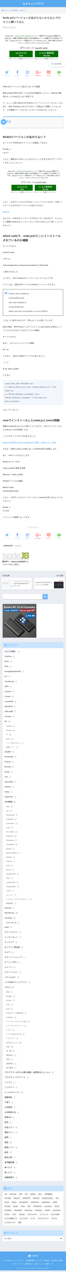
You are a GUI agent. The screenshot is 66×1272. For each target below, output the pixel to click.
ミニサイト (11, 1088)
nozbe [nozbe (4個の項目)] (23, 1208)
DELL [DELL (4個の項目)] (40, 1196)
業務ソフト (12, 747)
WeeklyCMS (12, 874)
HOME (33, 1257)
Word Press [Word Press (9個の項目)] (28, 1212)
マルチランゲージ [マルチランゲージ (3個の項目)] (43, 1220)
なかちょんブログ (33, 3)
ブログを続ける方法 (15, 1035)
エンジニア (11, 943)
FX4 (8, 666)
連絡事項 (11, 1064)
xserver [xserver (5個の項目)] (7, 1216)
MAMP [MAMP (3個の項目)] (55, 1203)
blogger (10, 997)
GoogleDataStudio (15, 671)
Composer (12, 824)
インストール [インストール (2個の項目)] (44, 1216)
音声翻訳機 (11, 1164)
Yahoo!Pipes (12, 887)
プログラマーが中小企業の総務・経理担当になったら (29, 1073)
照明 (9, 1060)
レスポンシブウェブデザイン (19, 900)
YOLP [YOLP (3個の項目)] (14, 1216)
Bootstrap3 (12, 815)
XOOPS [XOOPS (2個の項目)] (47, 1212)
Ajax (9, 807)
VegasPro (11, 797)
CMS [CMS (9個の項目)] (20, 1196)
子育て (9, 1103)
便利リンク (49, 1265)
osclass (10, 717)
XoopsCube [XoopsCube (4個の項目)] (56, 1212)
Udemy (9, 787)
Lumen (9, 696)
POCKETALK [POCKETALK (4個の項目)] (37, 1208)
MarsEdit (10, 706)
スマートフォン (13, 973)
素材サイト (11, 1133)
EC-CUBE (11, 832)
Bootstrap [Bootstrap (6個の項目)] (13, 1196)
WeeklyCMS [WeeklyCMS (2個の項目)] (18, 1212)
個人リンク (39, 1265)
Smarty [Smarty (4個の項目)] (57, 1208)
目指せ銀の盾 (13, 923)
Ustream (11, 1018)
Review (10, 767)
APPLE (10, 726)
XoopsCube (12, 883)
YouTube (10, 918)
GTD (9, 1005)
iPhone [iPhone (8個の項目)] (7, 1203)
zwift (8, 928)
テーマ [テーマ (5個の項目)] (33, 1220)
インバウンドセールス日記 (18, 1022)
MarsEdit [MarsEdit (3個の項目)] (7, 1208)
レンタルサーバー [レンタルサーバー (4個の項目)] (10, 1224)
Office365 (11, 712)
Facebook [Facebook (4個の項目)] (36, 1199)
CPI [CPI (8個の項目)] (26, 1196)
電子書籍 (11, 1069)
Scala (9, 772)
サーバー (11, 895)
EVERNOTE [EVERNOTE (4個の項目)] (26, 1199)
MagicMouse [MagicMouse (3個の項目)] (46, 1203)
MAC (10, 739)
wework (10, 908)
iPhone (10, 731)
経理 (8, 1138)
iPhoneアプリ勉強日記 (16, 1014)
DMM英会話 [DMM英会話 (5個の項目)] (48, 1196)
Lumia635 (11, 701)
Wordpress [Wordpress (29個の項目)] (38, 1212)
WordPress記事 (57, 1262)
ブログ (9, 988)
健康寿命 (10, 1098)
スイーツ (10, 968)
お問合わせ (28, 1265)
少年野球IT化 (12, 1113)
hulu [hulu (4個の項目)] (57, 1199)
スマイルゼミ (12, 978)
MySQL (10, 857)
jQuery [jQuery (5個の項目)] (14, 1203)
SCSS (10, 870)
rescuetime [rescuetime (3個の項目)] (48, 1208)
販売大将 (10, 1159)
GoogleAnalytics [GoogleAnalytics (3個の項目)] (47, 1199)
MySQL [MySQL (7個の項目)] (15, 1208)
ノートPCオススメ (15, 743)
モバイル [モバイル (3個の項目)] (54, 1220)
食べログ (10, 1169)
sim (8, 777)
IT (8, 735)
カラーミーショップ (15, 958)
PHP (9, 866)
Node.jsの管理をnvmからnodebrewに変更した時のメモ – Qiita (29, 442)
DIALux (10, 1001)
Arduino (10, 656)
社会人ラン (11, 1128)
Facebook (11, 841)
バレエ (10, 1031)
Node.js (6, 212)
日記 (9, 1048)
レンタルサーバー (14, 1093)
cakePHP (11, 820)
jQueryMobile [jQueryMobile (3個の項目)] (23, 1203)
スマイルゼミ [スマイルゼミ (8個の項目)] (24, 1220)
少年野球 (10, 1108)
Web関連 (10, 802)
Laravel (10, 691)
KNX (8, 686)
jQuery (10, 849)
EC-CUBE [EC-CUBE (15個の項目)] (8, 1199)
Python (9, 762)
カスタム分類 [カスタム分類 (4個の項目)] (55, 1216)
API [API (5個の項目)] (6, 1196)
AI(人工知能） (12, 651)
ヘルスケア (12, 1039)
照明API (10, 1118)
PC (8, 722)
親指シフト (11, 1148)
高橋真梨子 (11, 1179)
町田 (8, 1123)
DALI (9, 661)
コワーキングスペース (16, 1026)
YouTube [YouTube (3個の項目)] (22, 1216)
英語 (8, 1143)
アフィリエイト (13, 933)
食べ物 (10, 1052)
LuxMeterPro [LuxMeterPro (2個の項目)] (35, 1203)
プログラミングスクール (17, 1078)
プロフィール (18, 1265)
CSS (9, 828)
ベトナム (10, 1083)
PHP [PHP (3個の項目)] (29, 1208)
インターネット (13, 938)
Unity (9, 792)
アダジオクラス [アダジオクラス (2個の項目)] (32, 1216)
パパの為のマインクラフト (18, 983)
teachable (11, 782)
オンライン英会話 (14, 948)
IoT (8, 676)
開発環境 (11, 904)
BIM (9, 993)
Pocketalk (11, 757)
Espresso (11, 836)
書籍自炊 (11, 1056)
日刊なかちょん (14, 1043)
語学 (8, 1154)
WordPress (11, 913)
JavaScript (11, 681)
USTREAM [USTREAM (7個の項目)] (8, 1212)
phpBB (9, 752)
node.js (18, 546)
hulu (9, 1010)
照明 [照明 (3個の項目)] (19, 1224)
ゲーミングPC (12, 963)
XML (9, 879)
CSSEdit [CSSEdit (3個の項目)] (32, 1196)
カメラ (9, 953)
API (9, 811)
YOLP (10, 891)
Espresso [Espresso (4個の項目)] (17, 1199)
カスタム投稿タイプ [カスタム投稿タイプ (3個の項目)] (11, 1220)
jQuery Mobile (13, 853)
